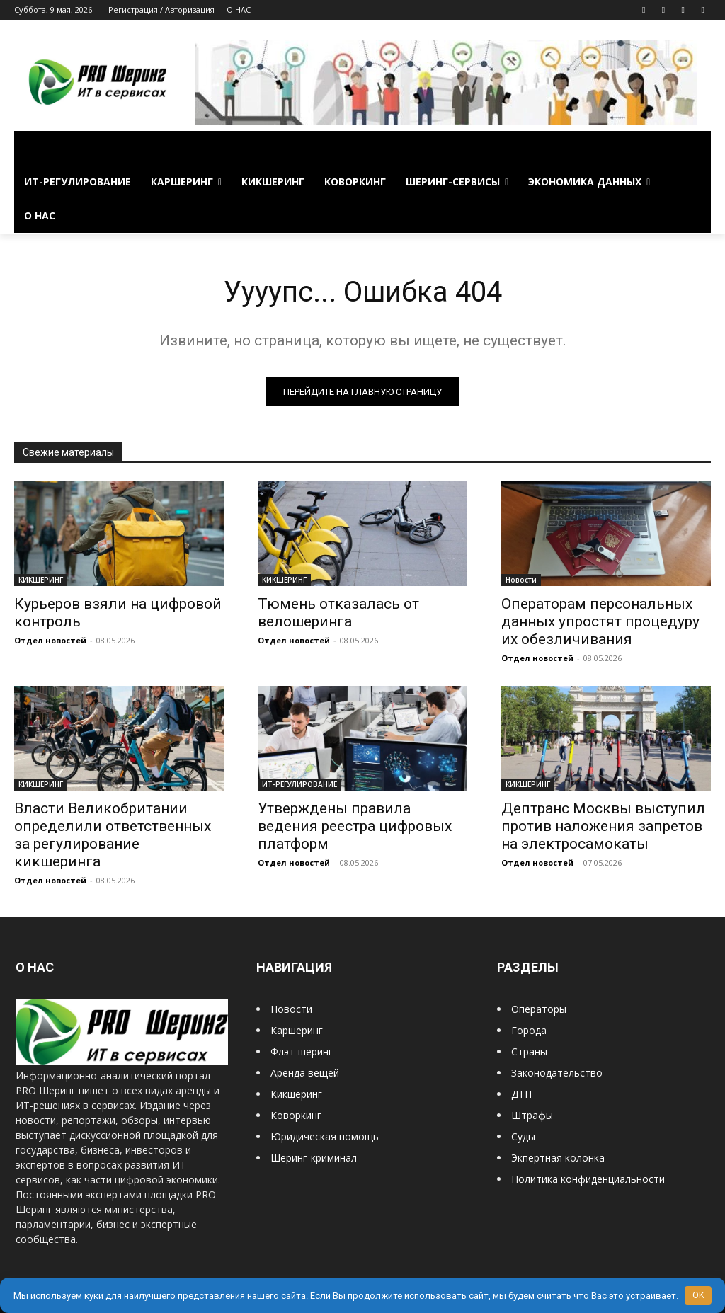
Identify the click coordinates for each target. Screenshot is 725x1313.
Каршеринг (296, 1030)
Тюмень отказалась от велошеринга (338, 612)
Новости (521, 580)
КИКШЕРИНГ (40, 580)
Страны (529, 1051)
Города (529, 1030)
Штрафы (532, 1115)
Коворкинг (295, 1115)
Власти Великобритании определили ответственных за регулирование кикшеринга (112, 835)
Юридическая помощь (324, 1136)
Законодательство (557, 1072)
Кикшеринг (296, 1094)
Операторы (538, 1009)
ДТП (521, 1094)
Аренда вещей (304, 1072)
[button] (694, 148)
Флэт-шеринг (301, 1051)
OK (698, 1295)
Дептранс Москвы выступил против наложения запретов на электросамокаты (603, 826)
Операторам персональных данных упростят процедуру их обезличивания (600, 621)
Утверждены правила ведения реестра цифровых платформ (355, 826)
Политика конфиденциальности (588, 1179)
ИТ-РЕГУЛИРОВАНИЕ (299, 784)
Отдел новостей (50, 640)
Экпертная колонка (558, 1157)
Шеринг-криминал (313, 1157)
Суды (523, 1136)
